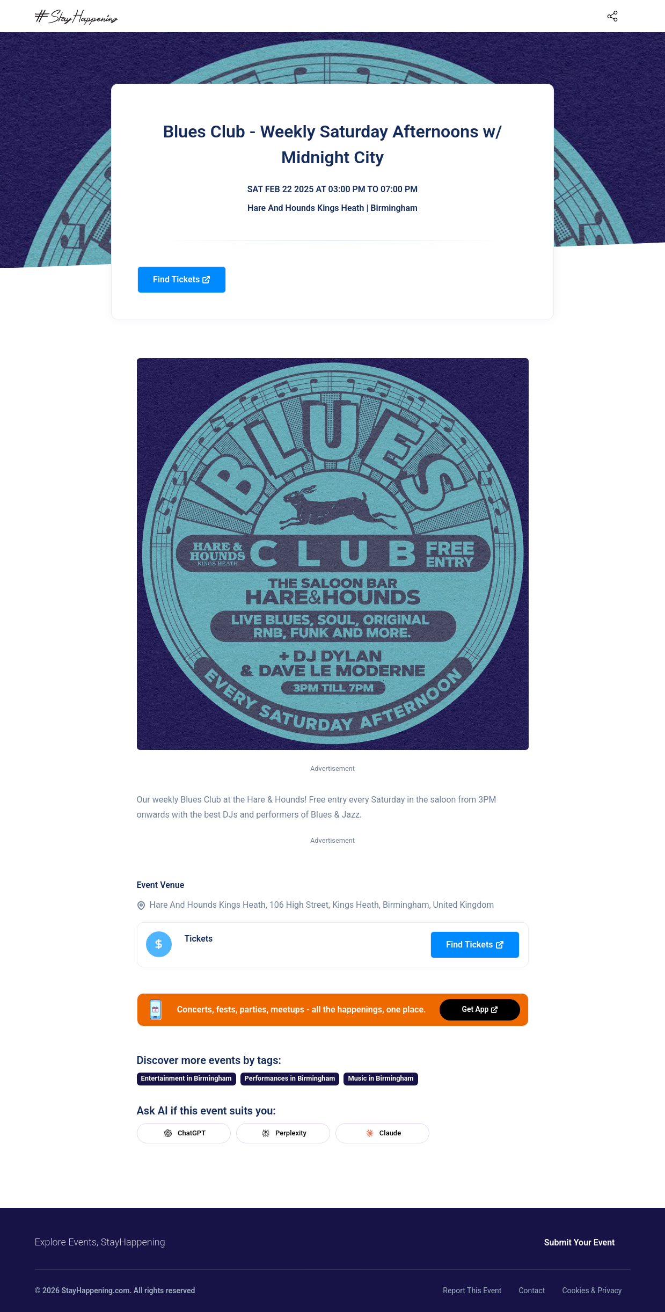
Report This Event (472, 1290)
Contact (531, 1290)
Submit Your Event (579, 1242)
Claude (382, 1133)
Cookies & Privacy (592, 1290)
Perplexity (282, 1133)
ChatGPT (184, 1133)
